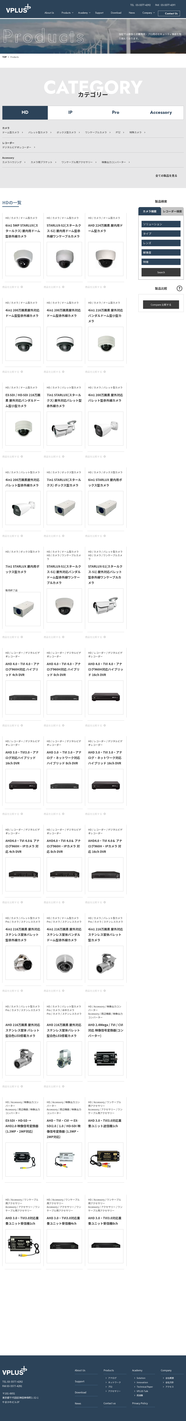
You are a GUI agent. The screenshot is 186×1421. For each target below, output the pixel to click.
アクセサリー (114, 1391)
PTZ (118, 132)
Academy (83, 13)
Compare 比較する (161, 304)
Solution (141, 1377)
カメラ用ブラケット (41, 162)
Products (66, 13)
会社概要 (169, 1377)
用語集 (140, 1395)
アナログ (112, 1377)
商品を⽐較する (10, 287)
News (132, 13)
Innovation (142, 1382)
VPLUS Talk (142, 1391)
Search (161, 272)
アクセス (169, 1386)
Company (147, 13)
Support (99, 13)
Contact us (110, 1403)
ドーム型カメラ (10, 132)
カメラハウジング (12, 162)
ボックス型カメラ (66, 132)
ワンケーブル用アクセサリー (77, 162)
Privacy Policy (140, 1403)
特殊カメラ (135, 132)
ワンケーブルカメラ (96, 132)
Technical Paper (145, 1386)
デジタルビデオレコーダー (16, 147)
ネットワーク (114, 1382)
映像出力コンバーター (114, 162)
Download (116, 13)
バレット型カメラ (38, 132)
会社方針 (169, 1382)
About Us (49, 13)
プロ (110, 1386)
